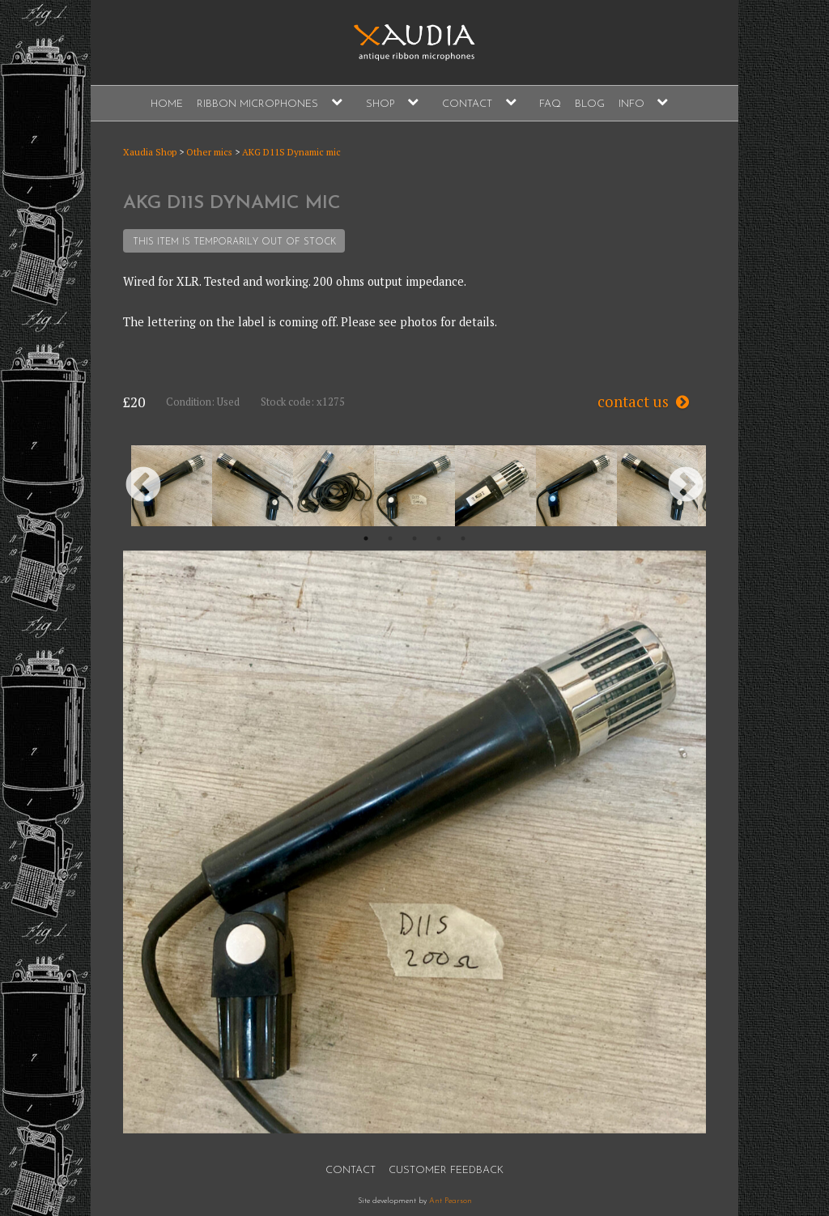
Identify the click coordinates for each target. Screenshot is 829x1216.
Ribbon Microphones (257, 104)
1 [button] (366, 538)
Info (631, 104)
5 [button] (463, 538)
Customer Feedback (446, 1170)
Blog (590, 104)
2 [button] (390, 538)
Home (167, 104)
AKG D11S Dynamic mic (291, 152)
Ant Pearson (450, 1201)
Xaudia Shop (149, 152)
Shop (380, 104)
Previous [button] (143, 486)
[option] (171, 485)
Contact (467, 104)
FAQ (550, 104)
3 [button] (414, 538)
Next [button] (685, 486)
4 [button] (439, 538)
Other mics (209, 152)
